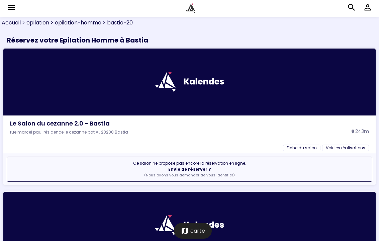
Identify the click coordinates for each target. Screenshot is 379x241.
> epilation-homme (75, 22)
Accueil (11, 22)
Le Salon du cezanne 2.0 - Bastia (60, 123)
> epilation (35, 22)
